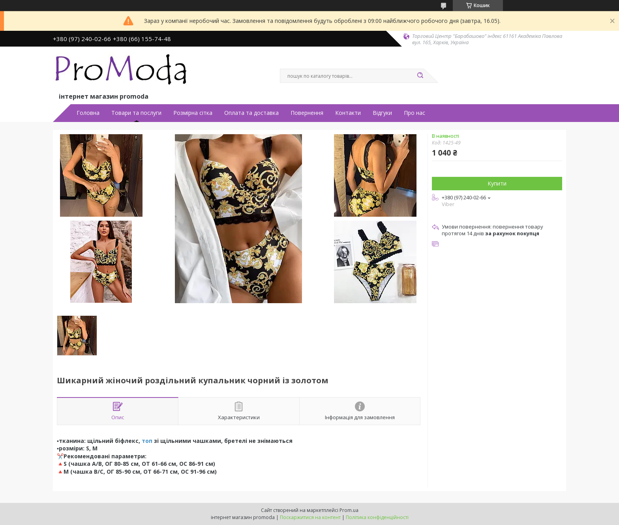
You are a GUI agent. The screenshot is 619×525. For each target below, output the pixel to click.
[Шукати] (420, 76)
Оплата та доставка (251, 113)
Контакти (348, 113)
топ (147, 440)
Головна (88, 113)
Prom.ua (349, 510)
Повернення (307, 113)
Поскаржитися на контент (310, 517)
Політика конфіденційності (377, 517)
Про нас (414, 113)
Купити (497, 183)
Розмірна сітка (192, 113)
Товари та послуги (136, 113)
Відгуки (382, 113)
